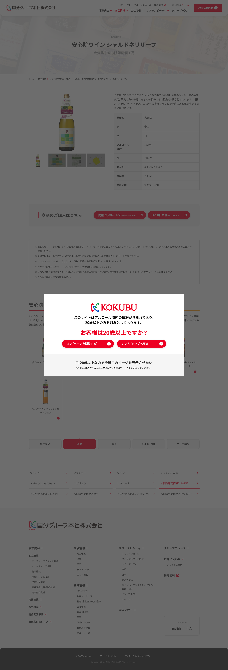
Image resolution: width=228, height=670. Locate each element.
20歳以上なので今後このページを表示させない (116, 362)
